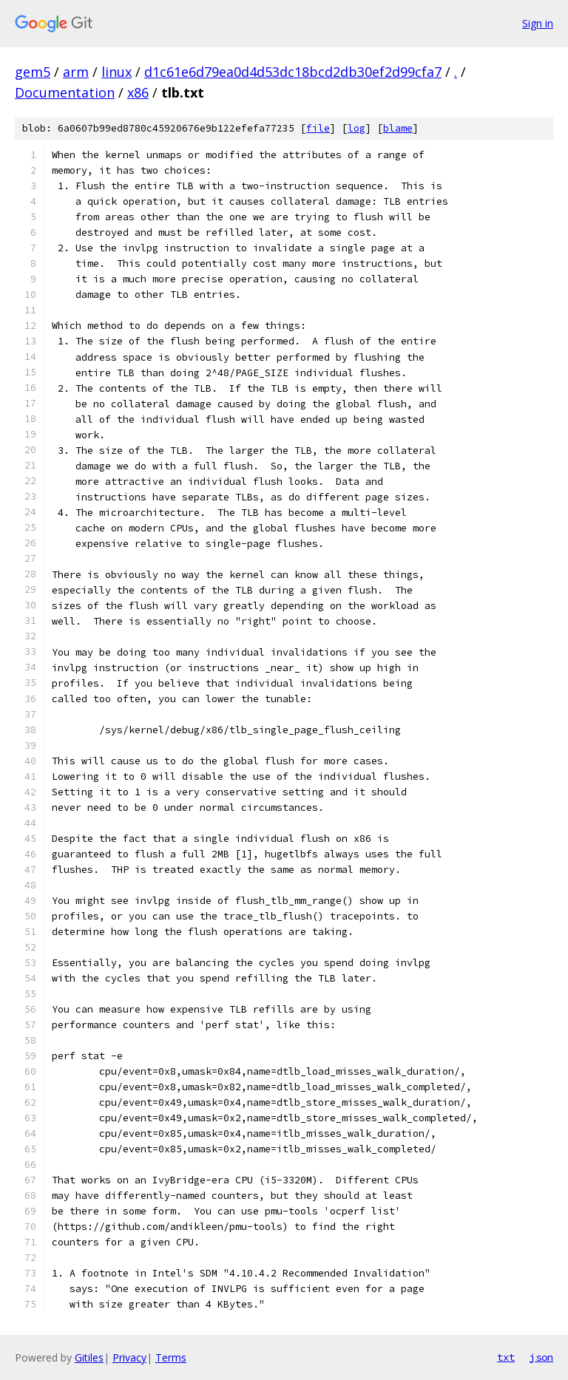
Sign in (537, 23)
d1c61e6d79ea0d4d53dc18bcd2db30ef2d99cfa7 (293, 72)
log (356, 128)
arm (76, 72)
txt (506, 1357)
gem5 (32, 72)
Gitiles (89, 1357)
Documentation (65, 92)
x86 (138, 92)
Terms (170, 1357)
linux (116, 72)
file (318, 128)
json (541, 1357)
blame (398, 128)
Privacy (129, 1357)
